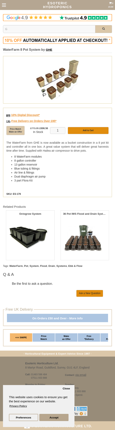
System (34, 265)
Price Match (44, 337)
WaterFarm (16, 265)
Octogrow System (30, 214)
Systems (61, 265)
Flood (43, 265)
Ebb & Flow (75, 265)
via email (80, 374)
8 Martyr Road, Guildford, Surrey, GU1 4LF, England (57, 367)
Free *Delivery (89, 337)
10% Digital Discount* (25, 115)
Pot (26, 265)
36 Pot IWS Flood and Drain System (84, 214)
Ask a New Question (90, 293)
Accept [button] (53, 417)
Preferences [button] (23, 417)
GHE (49, 49)
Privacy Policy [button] (18, 406)
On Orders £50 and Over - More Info (57, 318)
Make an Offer (66, 337)
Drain (51, 265)
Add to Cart (88, 130)
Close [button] (66, 388)
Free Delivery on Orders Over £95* (33, 121)
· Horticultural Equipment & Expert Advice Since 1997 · (57, 353)
